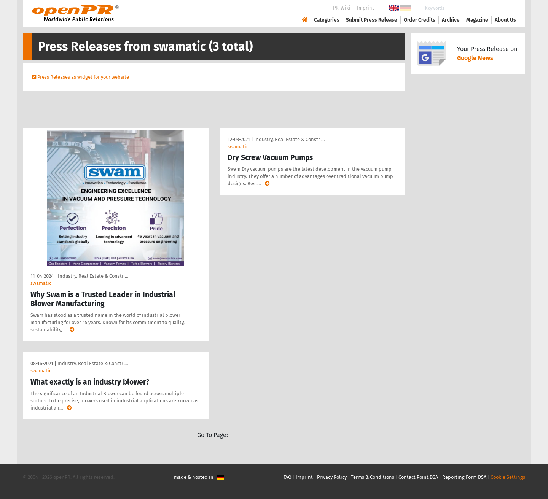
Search (499, 8)
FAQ (288, 477)
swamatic (40, 283)
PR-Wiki (341, 8)
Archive (451, 20)
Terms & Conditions (372, 477)
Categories (326, 20)
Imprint (365, 8)
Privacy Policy (332, 477)
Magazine (477, 20)
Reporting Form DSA (464, 477)
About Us (505, 20)
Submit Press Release (371, 20)
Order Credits (419, 20)
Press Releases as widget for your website (83, 77)
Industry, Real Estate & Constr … (93, 276)
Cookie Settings (508, 477)
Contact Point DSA (418, 477)
